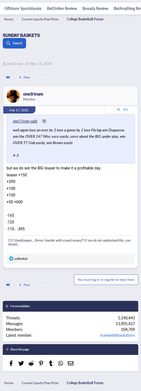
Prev (24, 77)
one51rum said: (25, 121)
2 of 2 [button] (42, 77)
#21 (125, 109)
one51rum (15, 63)
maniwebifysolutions (117, 335)
